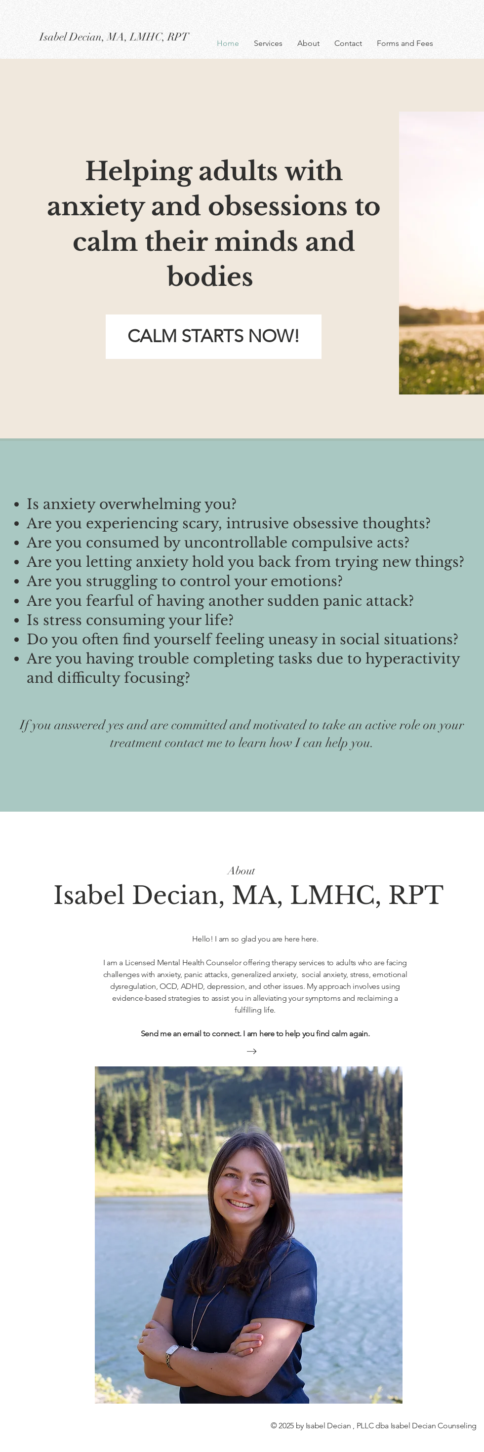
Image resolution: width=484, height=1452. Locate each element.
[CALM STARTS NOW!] (214, 336)
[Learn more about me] (251, 1051)
